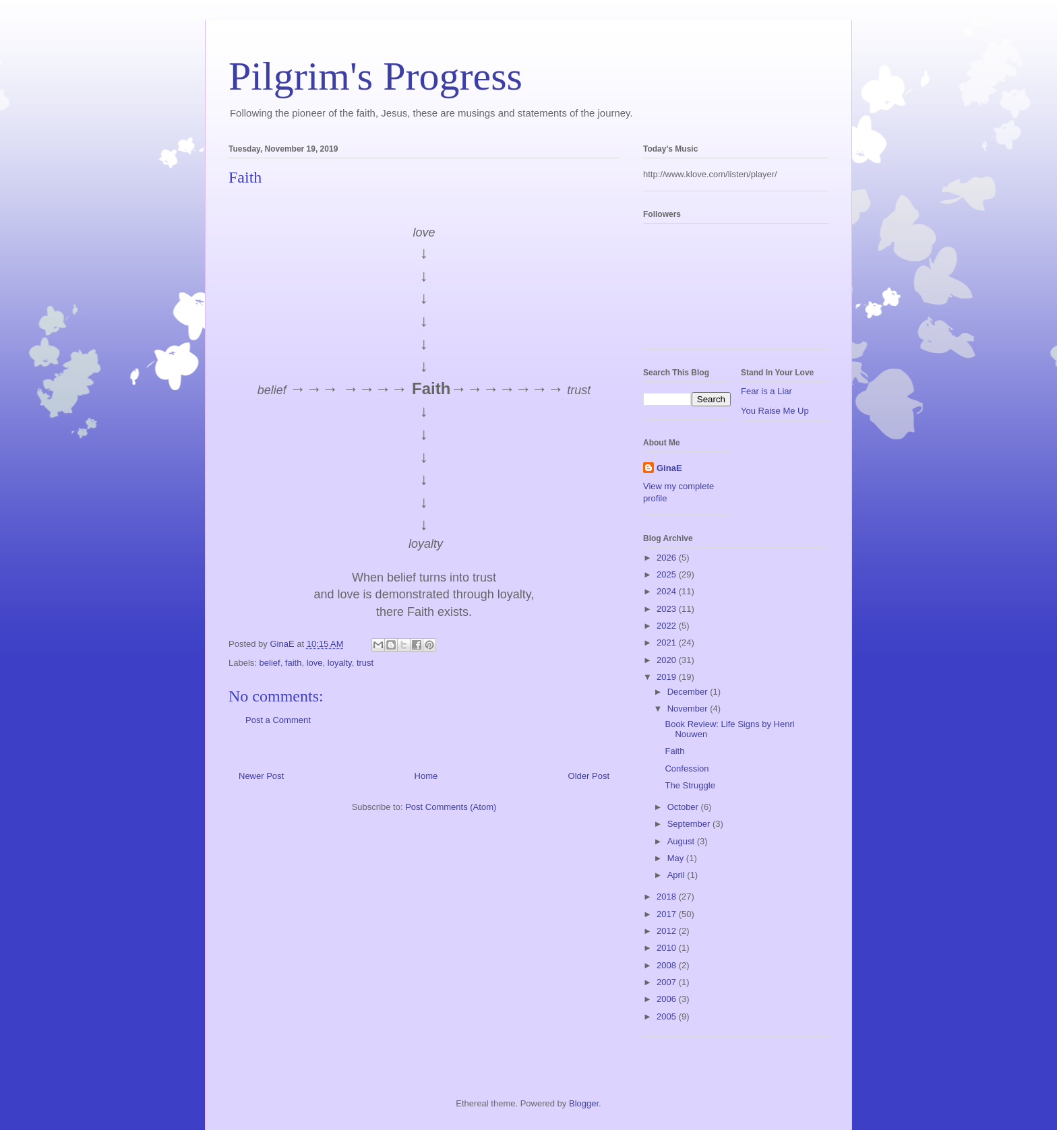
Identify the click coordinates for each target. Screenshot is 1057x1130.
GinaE (669, 468)
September (690, 824)
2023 (668, 609)
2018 (668, 896)
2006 (668, 999)
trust (365, 663)
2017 (668, 914)
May (676, 858)
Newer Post (261, 776)
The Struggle (690, 785)
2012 (668, 931)
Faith (674, 751)
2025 (668, 574)
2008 (668, 965)
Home (426, 776)
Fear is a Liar (766, 391)
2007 (668, 982)
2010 (668, 948)
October (684, 807)
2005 (668, 1016)
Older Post (588, 776)
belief (270, 663)
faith (293, 663)
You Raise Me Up (775, 411)
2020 (668, 660)
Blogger (584, 1103)
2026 (668, 558)
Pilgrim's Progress (375, 76)
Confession (686, 768)
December (689, 692)
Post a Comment (278, 720)
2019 (668, 677)
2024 (668, 591)
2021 (668, 642)
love (315, 663)
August (682, 841)
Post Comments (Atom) (450, 807)
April (677, 875)
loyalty (340, 663)
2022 (668, 626)
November (689, 708)
